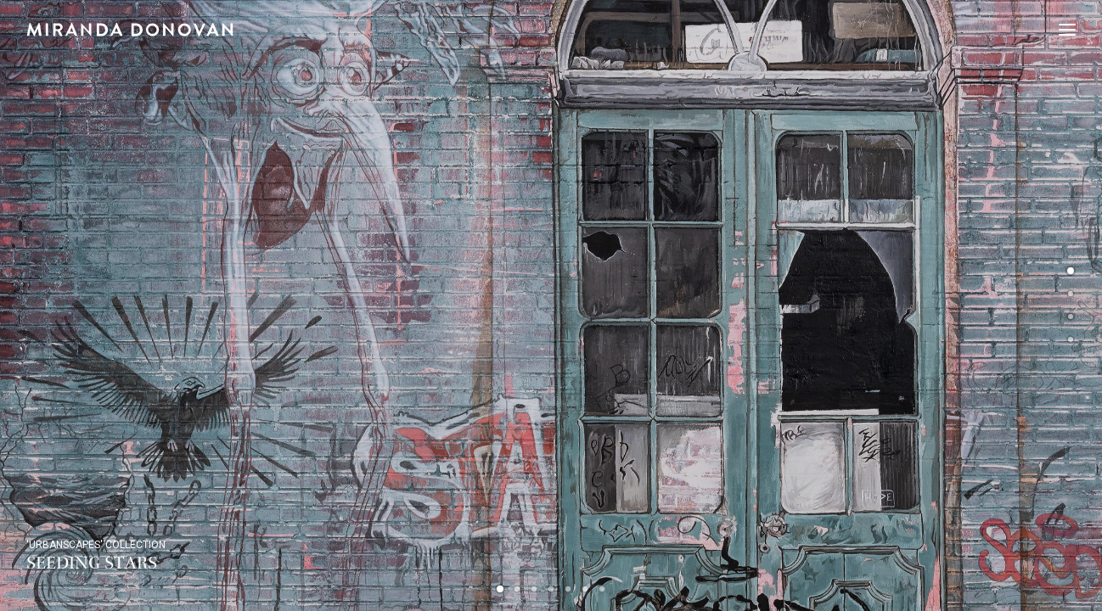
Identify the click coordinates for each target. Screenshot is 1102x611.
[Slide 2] (517, 589)
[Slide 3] (534, 589)
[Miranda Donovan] (129, 29)
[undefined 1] (1070, 295)
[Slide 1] (500, 589)
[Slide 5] (567, 589)
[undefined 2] (1070, 318)
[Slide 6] (584, 589)
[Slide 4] (551, 589)
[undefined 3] (1070, 341)
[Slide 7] (601, 589)
